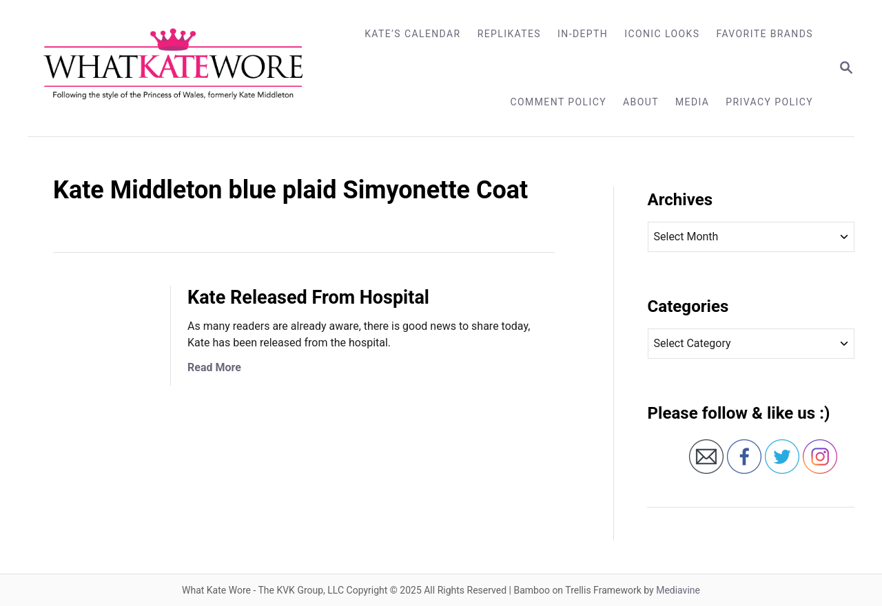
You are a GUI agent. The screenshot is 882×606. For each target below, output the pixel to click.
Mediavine (678, 590)
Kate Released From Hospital (308, 297)
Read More (214, 367)
